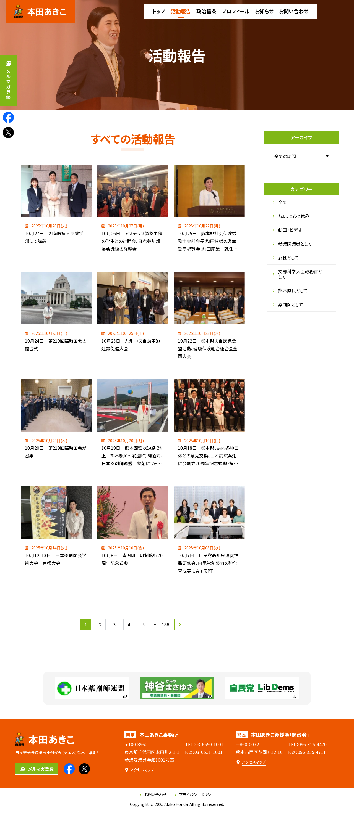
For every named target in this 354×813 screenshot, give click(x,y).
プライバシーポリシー (195, 794)
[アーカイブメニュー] (301, 156)
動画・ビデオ (287, 229)
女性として (286, 257)
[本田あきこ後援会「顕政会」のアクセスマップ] (251, 762)
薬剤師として (288, 304)
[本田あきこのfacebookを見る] (8, 117)
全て (280, 202)
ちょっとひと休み (291, 216)
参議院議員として (292, 243)
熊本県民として (290, 290)
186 (165, 624)
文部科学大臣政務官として (297, 274)
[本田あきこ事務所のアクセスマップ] (139, 769)
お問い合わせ (153, 794)
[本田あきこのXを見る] (8, 132)
